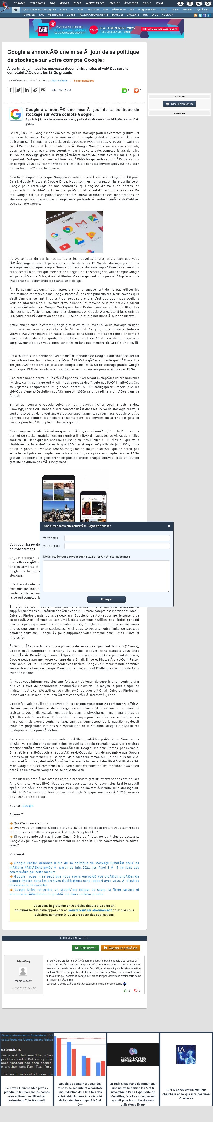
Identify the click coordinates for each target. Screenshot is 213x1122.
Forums (19, 3)
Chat (77, 3)
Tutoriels (37, 3)
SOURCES (117, 14)
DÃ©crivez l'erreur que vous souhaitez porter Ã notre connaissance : (106, 573)
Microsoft (93, 9)
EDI (132, 9)
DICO (155, 14)
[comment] (106, 576)
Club (159, 3)
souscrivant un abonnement (90, 911)
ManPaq (23, 961)
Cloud (63, 9)
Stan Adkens (59, 81)
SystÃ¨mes (202, 9)
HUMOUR (167, 14)
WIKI (145, 14)
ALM (80, 9)
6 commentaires (84, 81)
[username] (117, 538)
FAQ (52, 3)
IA (72, 9)
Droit (146, 3)
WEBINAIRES (55, 14)
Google (27, 806)
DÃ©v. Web (119, 9)
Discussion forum (179, 104)
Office (175, 9)
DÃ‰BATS (133, 14)
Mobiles (187, 9)
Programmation (147, 9)
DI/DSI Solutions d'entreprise (39, 9)
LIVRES (70, 14)
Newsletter (95, 3)
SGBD (163, 9)
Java (105, 9)
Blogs (64, 3)
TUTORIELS (29, 14)
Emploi (114, 3)
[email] (117, 546)
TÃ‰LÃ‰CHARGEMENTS (93, 14)
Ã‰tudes (131, 3)
